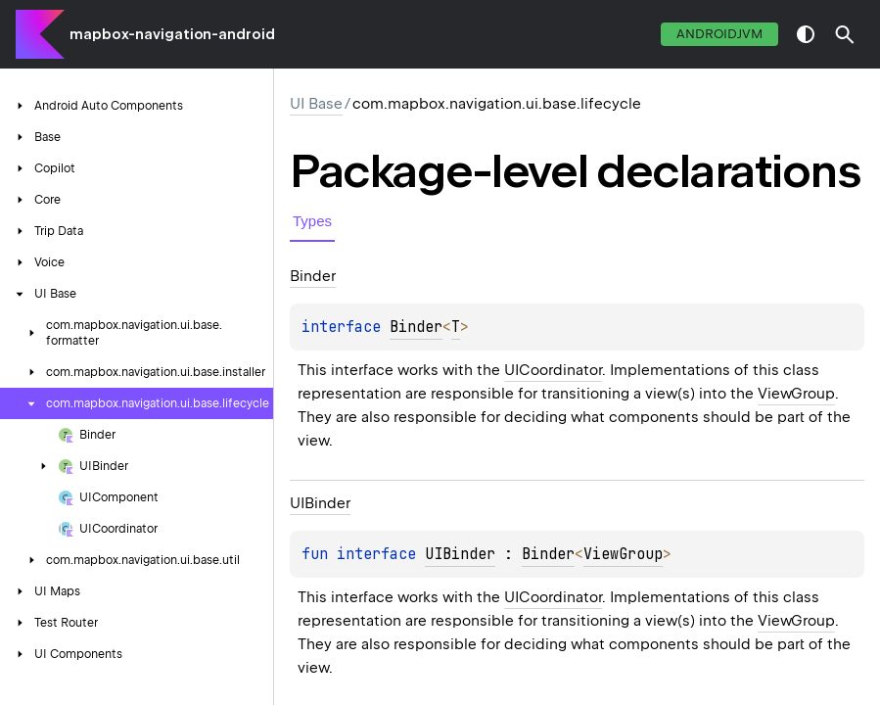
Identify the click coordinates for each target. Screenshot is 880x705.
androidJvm (719, 33)
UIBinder (460, 554)
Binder (416, 327)
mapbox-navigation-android (172, 34)
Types (312, 220)
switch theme (805, 34)
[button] (844, 34)
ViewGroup (796, 393)
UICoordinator (553, 370)
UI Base (316, 104)
